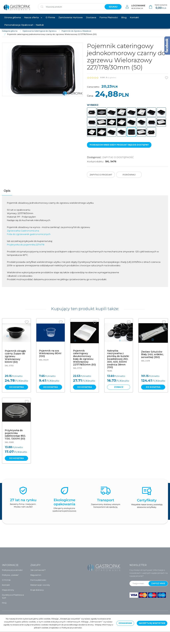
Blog (124, 20)
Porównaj (129, 177)
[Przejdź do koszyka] (161, 8)
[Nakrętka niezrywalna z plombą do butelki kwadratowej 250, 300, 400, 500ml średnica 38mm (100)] (118, 362)
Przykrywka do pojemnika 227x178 (25, 247)
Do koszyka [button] (16, 390)
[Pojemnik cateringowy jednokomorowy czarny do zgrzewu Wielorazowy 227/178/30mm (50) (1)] (42, 72)
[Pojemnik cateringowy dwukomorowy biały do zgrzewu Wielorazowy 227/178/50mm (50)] (84, 360)
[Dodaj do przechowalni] (166, 80)
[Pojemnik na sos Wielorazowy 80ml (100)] (50, 356)
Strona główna (12, 20)
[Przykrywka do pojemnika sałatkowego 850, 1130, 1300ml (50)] (15, 437)
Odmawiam (125, 623)
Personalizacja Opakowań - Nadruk (24, 27)
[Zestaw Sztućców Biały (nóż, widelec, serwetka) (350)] (152, 357)
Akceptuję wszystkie (152, 623)
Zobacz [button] (118, 390)
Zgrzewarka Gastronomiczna (23, 233)
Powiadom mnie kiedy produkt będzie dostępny (119, 148)
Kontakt (134, 20)
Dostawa (91, 20)
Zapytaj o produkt (101, 177)
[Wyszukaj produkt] (70, 8)
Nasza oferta (31, 20)
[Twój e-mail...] (139, 583)
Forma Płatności (108, 20)
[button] (7, 193)
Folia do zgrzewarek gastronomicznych (28, 237)
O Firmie (50, 20)
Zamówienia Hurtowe (70, 20)
